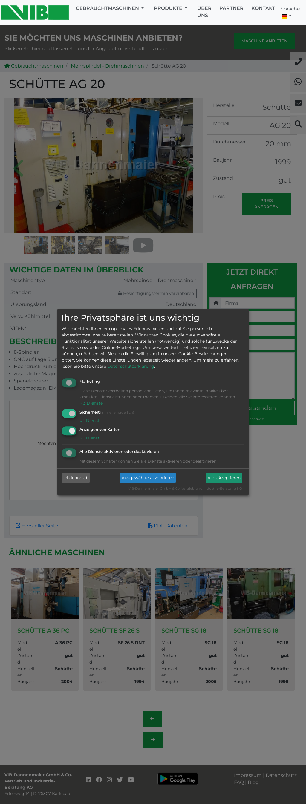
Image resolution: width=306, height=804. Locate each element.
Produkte (168, 8)
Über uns (204, 11)
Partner (231, 8)
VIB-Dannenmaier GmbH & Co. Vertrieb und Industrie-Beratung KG (185, 489)
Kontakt (263, 8)
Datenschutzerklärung (130, 366)
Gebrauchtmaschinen (108, 8)
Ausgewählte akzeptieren (148, 477)
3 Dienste (91, 403)
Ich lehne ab (75, 477)
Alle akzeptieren (224, 477)
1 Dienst (89, 420)
